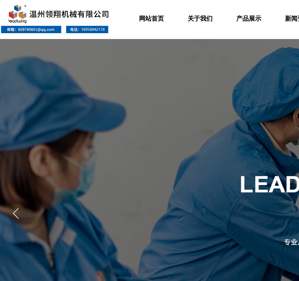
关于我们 (200, 18)
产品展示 (248, 18)
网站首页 (151, 18)
